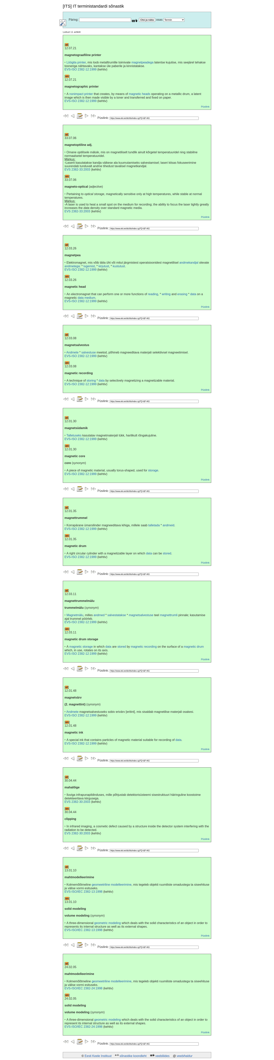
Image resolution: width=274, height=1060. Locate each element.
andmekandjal (188, 262)
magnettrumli (168, 615)
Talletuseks (73, 435)
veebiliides (162, 1056)
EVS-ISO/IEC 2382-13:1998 (83, 891)
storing (91, 380)
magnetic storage (81, 646)
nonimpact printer (81, 94)
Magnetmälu (74, 615)
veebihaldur (185, 1056)
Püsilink (205, 106)
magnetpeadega (142, 62)
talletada (154, 525)
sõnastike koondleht (132, 1056)
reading (153, 294)
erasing (182, 294)
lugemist (89, 266)
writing (166, 294)
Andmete (72, 352)
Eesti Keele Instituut (98, 1056)
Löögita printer (76, 62)
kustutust (119, 266)
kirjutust (104, 266)
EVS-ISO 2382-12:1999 (80, 69)
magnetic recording (144, 646)
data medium (86, 297)
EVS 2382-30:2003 (77, 801)
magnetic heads (139, 94)
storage (153, 470)
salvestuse (88, 352)
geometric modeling (107, 923)
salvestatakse (117, 615)
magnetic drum (194, 646)
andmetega (72, 266)
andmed (99, 615)
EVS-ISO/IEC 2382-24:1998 (83, 988)
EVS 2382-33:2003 (77, 169)
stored (167, 553)
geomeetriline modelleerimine (111, 884)
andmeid (168, 525)
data (193, 294)
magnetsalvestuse (141, 615)
